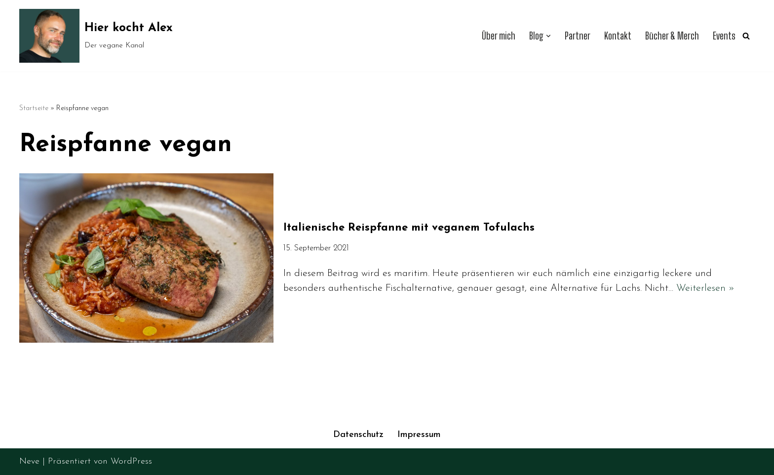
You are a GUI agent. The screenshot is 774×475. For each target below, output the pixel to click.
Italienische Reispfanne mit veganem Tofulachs (409, 228)
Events (724, 35)
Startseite (33, 108)
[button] (548, 36)
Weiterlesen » (705, 288)
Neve (29, 461)
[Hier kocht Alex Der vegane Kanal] (96, 36)
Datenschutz (358, 434)
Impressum (419, 434)
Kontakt (617, 35)
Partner (577, 35)
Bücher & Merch (672, 35)
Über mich (498, 35)
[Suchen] (746, 36)
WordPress (131, 461)
